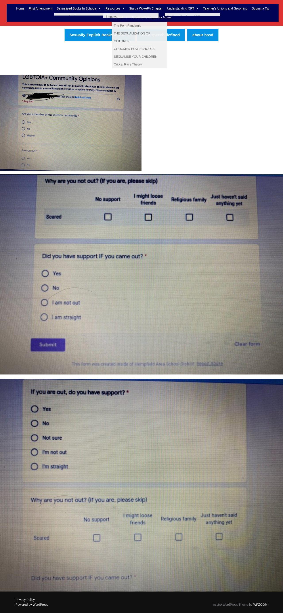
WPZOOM (260, 604)
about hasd (202, 35)
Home (20, 8)
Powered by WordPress (31, 604)
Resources (115, 8)
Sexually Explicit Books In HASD (99, 35)
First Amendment (40, 8)
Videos (121, 17)
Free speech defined (161, 35)
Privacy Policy (25, 599)
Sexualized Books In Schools (79, 8)
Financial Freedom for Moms (151, 17)
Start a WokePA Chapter (146, 8)
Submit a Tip (260, 8)
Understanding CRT (183, 8)
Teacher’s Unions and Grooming (225, 8)
